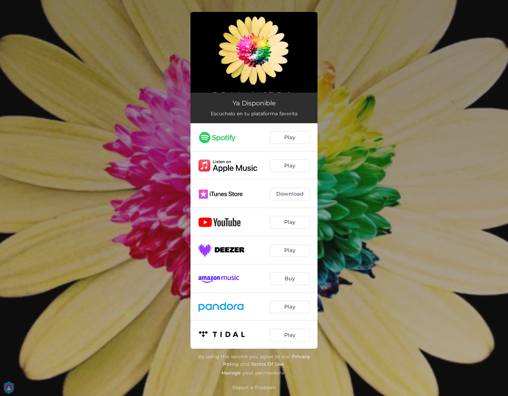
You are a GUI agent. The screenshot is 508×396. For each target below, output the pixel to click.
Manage (231, 373)
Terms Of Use (267, 364)
